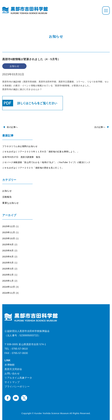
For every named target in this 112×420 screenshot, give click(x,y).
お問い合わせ (12, 373)
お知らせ (7, 191)
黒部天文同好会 (13, 369)
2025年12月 (8, 226)
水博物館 (10, 364)
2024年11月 (8, 293)
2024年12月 (8, 286)
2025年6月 (8, 256)
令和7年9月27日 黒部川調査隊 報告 (21, 157)
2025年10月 (8, 238)
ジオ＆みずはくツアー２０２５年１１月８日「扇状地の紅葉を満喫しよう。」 (40, 151)
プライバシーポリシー (17, 386)
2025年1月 (8, 280)
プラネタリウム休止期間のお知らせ (19, 146)
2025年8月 (8, 250)
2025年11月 (8, 232)
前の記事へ (12, 127)
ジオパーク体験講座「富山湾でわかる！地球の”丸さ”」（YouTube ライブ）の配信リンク (46, 162)
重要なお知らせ (10, 203)
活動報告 (7, 197)
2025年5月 (8, 262)
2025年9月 (8, 244)
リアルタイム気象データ (18, 377)
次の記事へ (99, 127)
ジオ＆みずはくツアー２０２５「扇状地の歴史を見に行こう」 (33, 168)
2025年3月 (8, 268)
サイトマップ (12, 382)
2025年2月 (8, 274)
